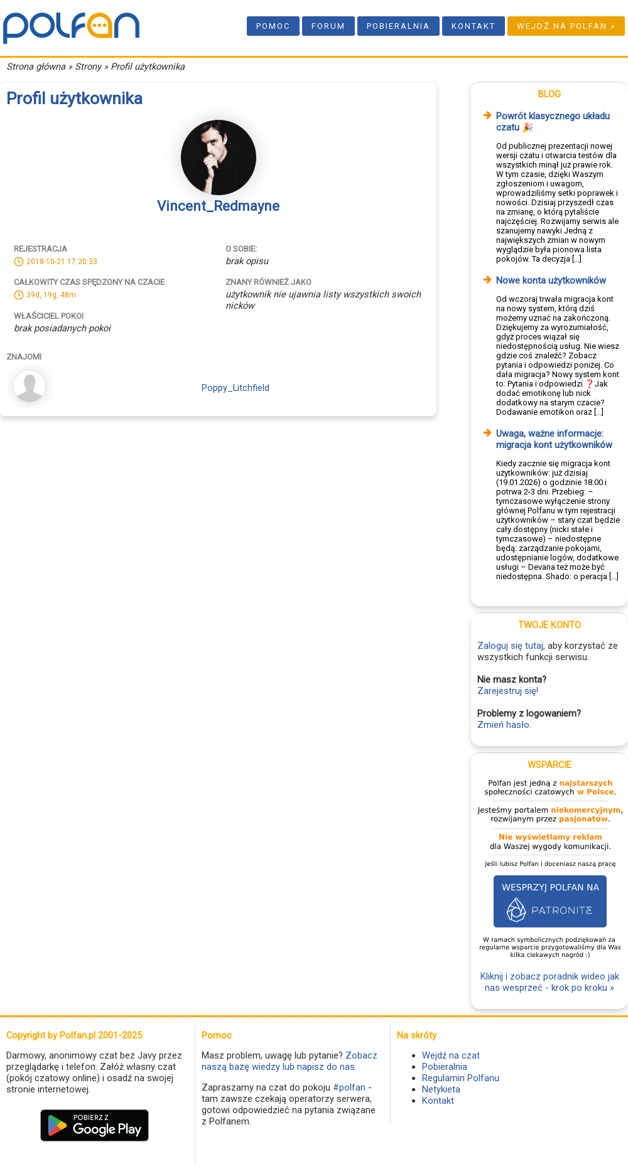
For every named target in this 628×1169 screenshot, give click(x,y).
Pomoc (273, 26)
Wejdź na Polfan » (566, 26)
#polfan (349, 1087)
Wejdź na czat (451, 1055)
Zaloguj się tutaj (510, 645)
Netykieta (441, 1089)
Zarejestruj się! (507, 691)
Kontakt (473, 26)
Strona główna (35, 66)
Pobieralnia (398, 26)
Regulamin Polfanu (460, 1078)
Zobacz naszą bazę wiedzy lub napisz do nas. (289, 1061)
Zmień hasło (503, 724)
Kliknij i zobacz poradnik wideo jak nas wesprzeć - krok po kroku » (549, 982)
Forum (328, 26)
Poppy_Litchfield (235, 387)
